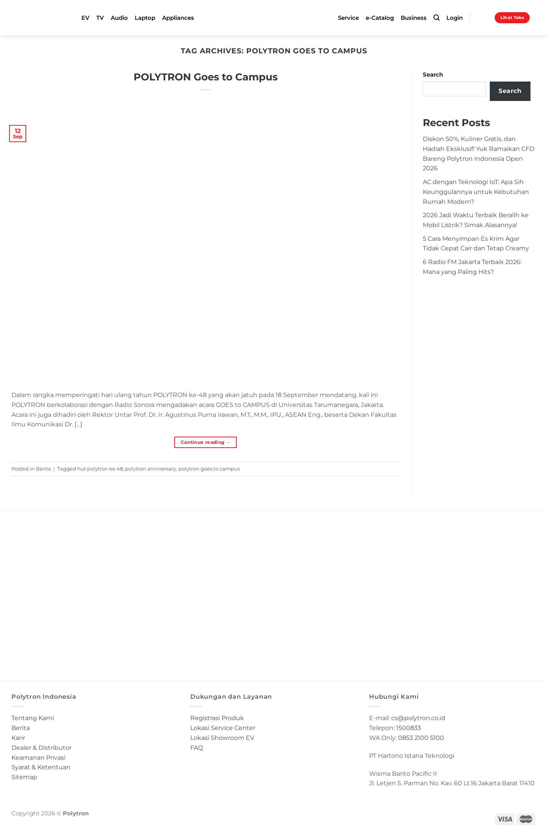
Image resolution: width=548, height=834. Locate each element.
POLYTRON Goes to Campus (206, 77)
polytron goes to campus (209, 469)
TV (100, 17)
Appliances (178, 17)
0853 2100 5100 (421, 737)
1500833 (408, 728)
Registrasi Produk (217, 718)
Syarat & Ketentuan (40, 767)
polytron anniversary (150, 469)
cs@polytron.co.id (418, 718)
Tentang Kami (32, 718)
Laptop (145, 17)
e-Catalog (380, 17)
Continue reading (206, 442)
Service (348, 17)
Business (414, 17)
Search (433, 74)
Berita (43, 469)
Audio (119, 17)
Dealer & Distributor (41, 747)
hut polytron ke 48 (100, 469)
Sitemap (24, 777)
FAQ (196, 747)
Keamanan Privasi (38, 757)
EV (85, 17)
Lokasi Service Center (222, 728)
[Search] (436, 17)
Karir (18, 737)
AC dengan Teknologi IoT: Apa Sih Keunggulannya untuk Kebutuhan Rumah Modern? (476, 191)
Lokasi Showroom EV (222, 737)
